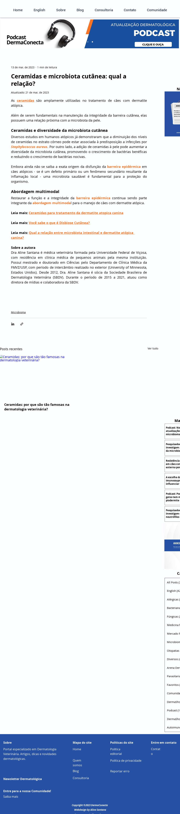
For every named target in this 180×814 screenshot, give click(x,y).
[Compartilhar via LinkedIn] (13, 324)
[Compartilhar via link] (22, 324)
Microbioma (18, 312)
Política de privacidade (125, 761)
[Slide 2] (87, 41)
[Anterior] (9, 34)
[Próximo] (171, 34)
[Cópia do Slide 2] (92, 41)
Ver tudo (153, 348)
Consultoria (81, 778)
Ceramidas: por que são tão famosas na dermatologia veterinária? (36, 406)
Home (77, 749)
